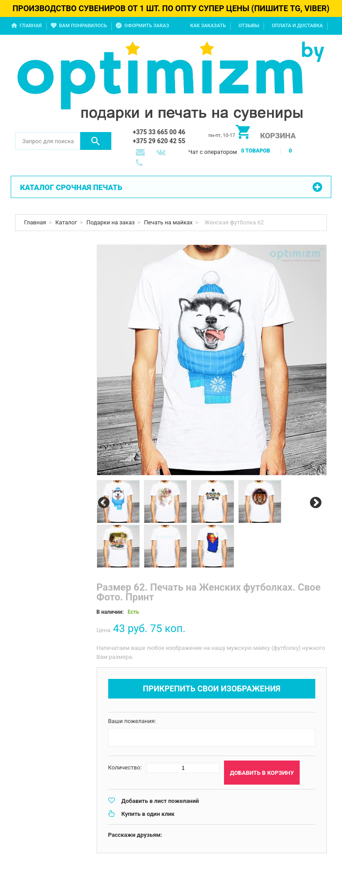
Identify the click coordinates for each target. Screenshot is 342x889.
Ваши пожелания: (132, 721)
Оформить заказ (146, 26)
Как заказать (208, 26)
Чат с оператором (212, 152)
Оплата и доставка (297, 26)
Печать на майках (168, 222)
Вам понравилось (83, 26)
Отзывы (248, 26)
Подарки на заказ (110, 222)
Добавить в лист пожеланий (160, 801)
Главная (31, 26)
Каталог (66, 222)
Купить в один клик (148, 813)
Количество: (125, 767)
